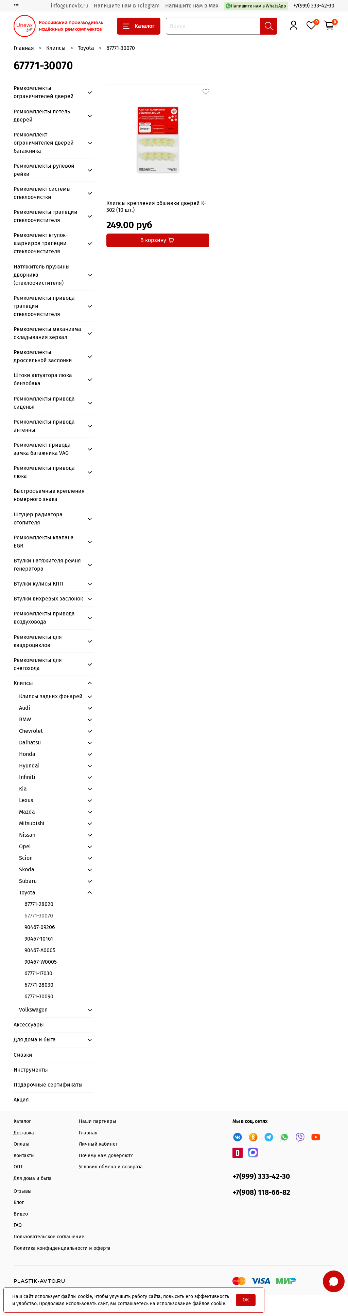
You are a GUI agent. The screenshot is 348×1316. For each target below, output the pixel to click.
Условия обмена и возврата (111, 1167)
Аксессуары (29, 1024)
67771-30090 (38, 996)
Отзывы (23, 1191)
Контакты (24, 1156)
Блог (19, 1202)
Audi (24, 708)
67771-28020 (38, 904)
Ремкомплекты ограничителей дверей (44, 92)
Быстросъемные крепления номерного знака (49, 495)
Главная (24, 48)
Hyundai (29, 765)
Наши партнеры (97, 1121)
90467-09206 (39, 927)
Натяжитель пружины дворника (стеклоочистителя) (42, 274)
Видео (21, 1214)
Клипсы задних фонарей (51, 696)
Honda (27, 754)
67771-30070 (38, 915)
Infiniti (27, 777)
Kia (23, 788)
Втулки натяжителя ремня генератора (47, 564)
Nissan (27, 835)
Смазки (23, 1055)
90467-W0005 (40, 962)
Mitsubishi (32, 823)
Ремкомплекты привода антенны (44, 426)
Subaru (28, 881)
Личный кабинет (98, 1144)
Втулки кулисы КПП (38, 583)
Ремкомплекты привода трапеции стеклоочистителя (44, 306)
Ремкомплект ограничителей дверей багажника (44, 142)
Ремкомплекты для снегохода (38, 664)
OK (246, 1300)
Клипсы (56, 48)
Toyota (86, 48)
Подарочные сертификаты (48, 1084)
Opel (25, 846)
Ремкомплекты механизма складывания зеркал (47, 333)
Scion (26, 858)
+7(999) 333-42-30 (313, 5)
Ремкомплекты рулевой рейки (44, 170)
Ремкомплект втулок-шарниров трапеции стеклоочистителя (41, 243)
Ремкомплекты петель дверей (42, 115)
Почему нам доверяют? (106, 1156)
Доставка (24, 1133)
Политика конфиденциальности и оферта (62, 1248)
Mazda (27, 812)
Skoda (26, 869)
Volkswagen (33, 1009)
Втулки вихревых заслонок (48, 598)
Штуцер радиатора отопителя (38, 518)
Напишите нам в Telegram (127, 5)
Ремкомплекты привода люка (44, 472)
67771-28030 (38, 985)
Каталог (139, 26)
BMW (25, 719)
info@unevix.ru (69, 5)
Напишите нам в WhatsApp (256, 5)
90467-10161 (38, 938)
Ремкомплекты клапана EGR (44, 541)
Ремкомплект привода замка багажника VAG (42, 449)
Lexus (26, 800)
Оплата (22, 1144)
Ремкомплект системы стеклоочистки (42, 193)
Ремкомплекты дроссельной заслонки (43, 356)
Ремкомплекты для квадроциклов (38, 641)
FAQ (18, 1225)
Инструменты (31, 1070)
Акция (21, 1099)
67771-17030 (38, 973)
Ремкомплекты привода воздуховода (44, 617)
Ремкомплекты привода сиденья (44, 402)
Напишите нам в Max (192, 5)
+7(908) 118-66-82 (261, 1192)
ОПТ (18, 1167)
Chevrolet (31, 731)
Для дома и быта (35, 1039)
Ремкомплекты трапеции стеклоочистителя (45, 216)
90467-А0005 (39, 950)
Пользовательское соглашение (49, 1237)
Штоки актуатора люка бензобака (43, 379)
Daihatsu (30, 742)
